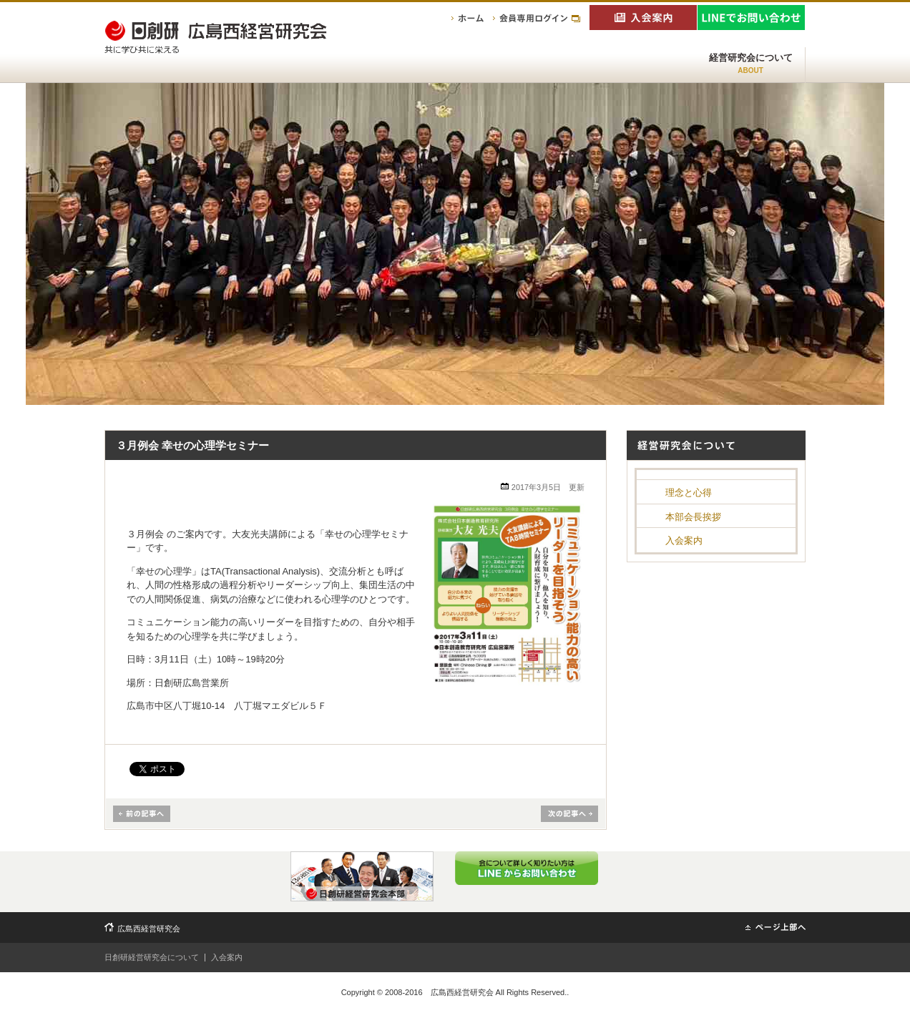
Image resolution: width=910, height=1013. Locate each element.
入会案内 (684, 540)
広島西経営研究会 (148, 928)
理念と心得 (688, 492)
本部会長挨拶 (693, 517)
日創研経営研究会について (151, 957)
